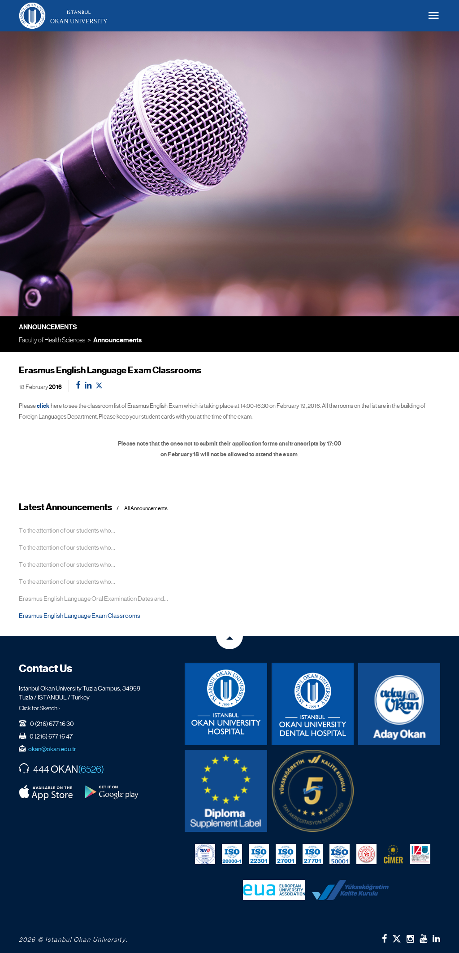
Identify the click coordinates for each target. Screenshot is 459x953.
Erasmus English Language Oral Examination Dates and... (93, 598)
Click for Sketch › (39, 708)
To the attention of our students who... (67, 530)
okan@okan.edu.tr (52, 748)
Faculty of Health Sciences (52, 340)
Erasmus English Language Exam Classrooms (79, 615)
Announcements (117, 340)
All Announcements (146, 508)
